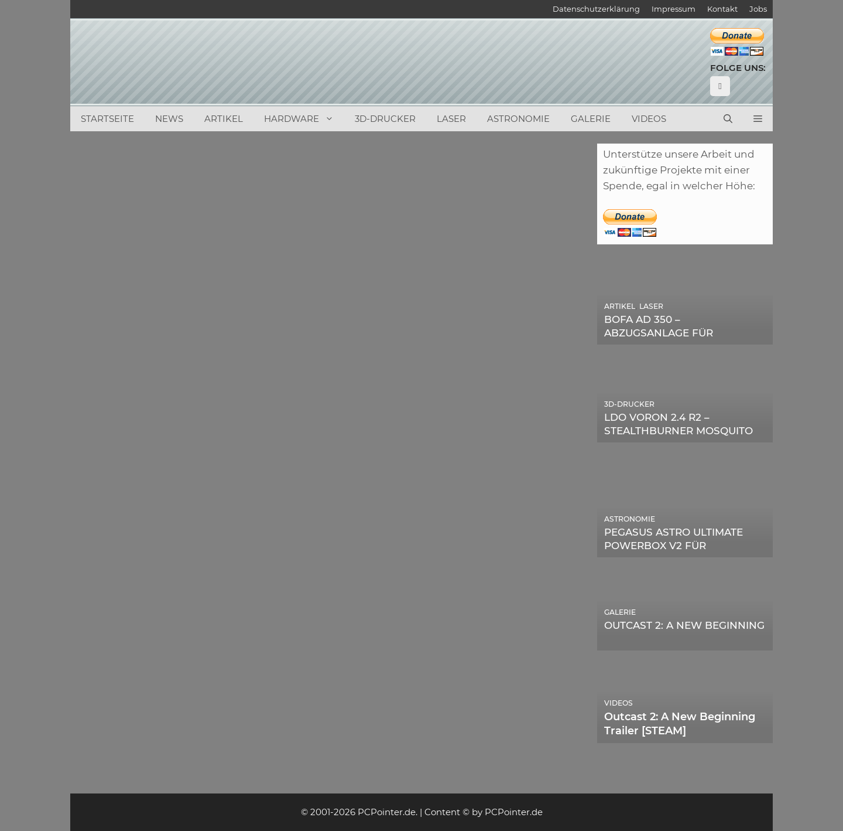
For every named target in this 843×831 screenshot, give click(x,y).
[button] (758, 119)
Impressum (673, 8)
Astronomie (518, 118)
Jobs (758, 8)
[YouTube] (720, 86)
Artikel (223, 118)
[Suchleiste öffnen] (728, 119)
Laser (451, 118)
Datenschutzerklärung (596, 8)
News (169, 118)
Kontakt (722, 8)
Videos (649, 118)
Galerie (591, 118)
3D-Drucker (385, 118)
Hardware (304, 119)
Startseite (107, 118)
